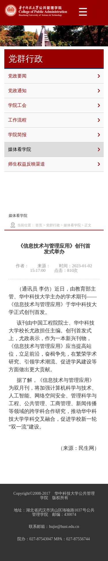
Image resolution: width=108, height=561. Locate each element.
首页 (38, 225)
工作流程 (54, 120)
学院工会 (54, 105)
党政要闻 (54, 76)
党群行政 (53, 225)
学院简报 (54, 135)
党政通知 (54, 91)
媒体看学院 (54, 149)
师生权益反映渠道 (54, 164)
